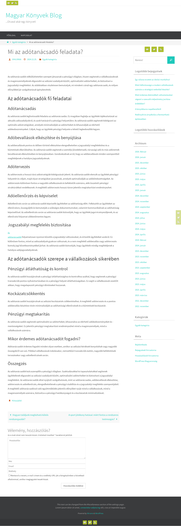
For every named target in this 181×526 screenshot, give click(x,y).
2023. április (141, 294)
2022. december (142, 305)
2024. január (141, 249)
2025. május (141, 183)
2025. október (141, 172)
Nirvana (90, 513)
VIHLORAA (17, 59)
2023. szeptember (143, 271)
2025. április (141, 189)
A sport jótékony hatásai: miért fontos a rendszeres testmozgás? (93, 417)
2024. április (141, 238)
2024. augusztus (143, 216)
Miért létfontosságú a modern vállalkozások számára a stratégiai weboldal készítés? (152, 89)
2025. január (141, 194)
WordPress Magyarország (147, 365)
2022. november (143, 310)
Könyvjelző (17, 400)
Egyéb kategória (19, 42)
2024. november (143, 205)
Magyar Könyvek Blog (34, 15)
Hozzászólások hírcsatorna (148, 359)
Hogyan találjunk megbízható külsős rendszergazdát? (29, 417)
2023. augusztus (143, 277)
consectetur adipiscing (90, 507)
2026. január (141, 161)
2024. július (140, 222)
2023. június (140, 282)
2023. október (141, 266)
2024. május (141, 233)
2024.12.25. (33, 59)
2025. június (140, 178)
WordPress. (99, 513)
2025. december (142, 166)
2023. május (141, 288)
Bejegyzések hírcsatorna (147, 354)
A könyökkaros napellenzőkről (149, 113)
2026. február (141, 155)
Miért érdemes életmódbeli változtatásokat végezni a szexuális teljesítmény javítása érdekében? (152, 103)
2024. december (142, 200)
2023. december (142, 255)
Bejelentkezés (141, 348)
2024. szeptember (143, 211)
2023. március (142, 299)
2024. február (141, 244)
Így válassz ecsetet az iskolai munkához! (154, 79)
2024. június (140, 227)
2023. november (143, 260)
